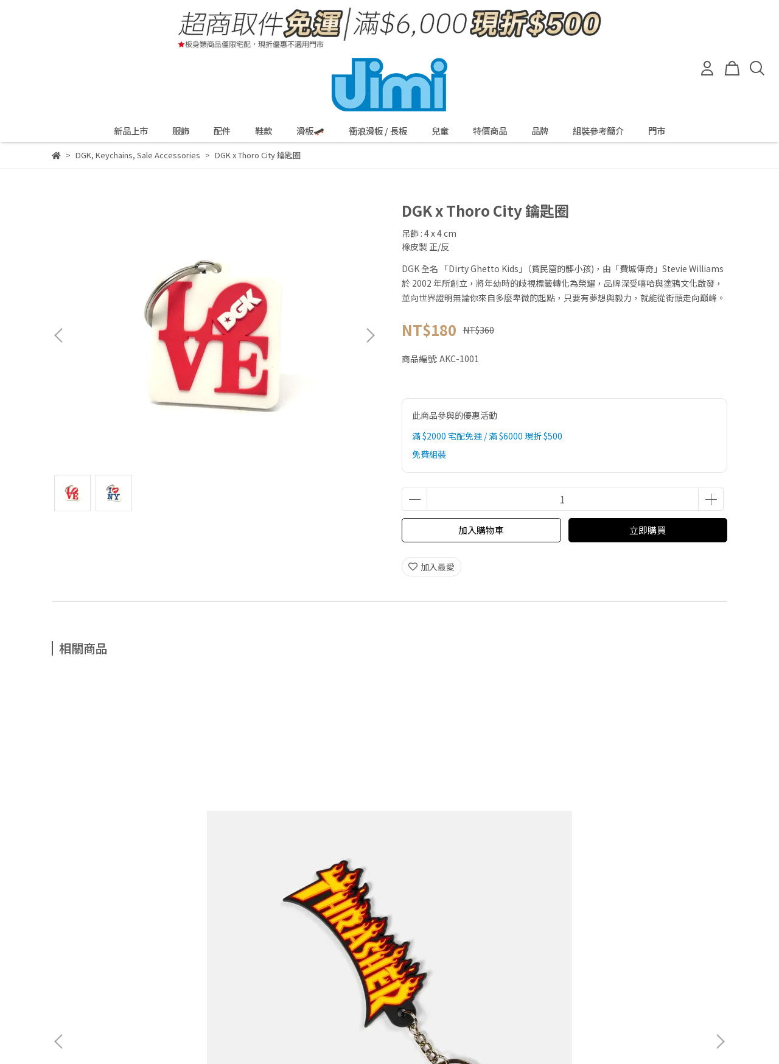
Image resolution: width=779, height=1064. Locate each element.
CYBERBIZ (330, 1033)
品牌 (539, 131)
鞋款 (263, 131)
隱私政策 (117, 946)
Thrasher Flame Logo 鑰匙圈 (139, 823)
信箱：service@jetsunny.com (110, 987)
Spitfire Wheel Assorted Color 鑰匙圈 (458, 829)
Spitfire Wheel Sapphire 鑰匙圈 (305, 829)
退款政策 (69, 946)
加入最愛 (431, 567)
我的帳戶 (166, 946)
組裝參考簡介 (598, 131)
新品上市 (131, 131)
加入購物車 (481, 529)
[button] (370, 335)
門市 (656, 131)
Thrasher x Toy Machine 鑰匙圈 (633, 829)
